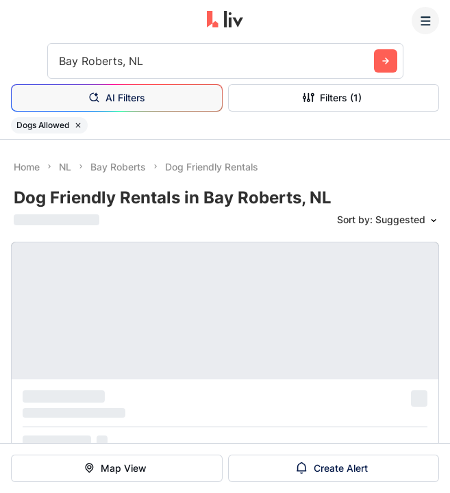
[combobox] (60, 61)
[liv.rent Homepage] (225, 20)
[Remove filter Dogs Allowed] (78, 125)
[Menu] (425, 20)
